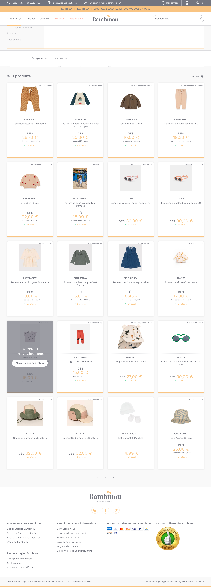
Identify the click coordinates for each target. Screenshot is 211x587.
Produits (12, 19)
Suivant (200, 477)
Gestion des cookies (82, 581)
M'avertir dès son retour (30, 363)
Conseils (44, 19)
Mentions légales (21, 581)
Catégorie (37, 58)
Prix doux (59, 19)
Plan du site (64, 581)
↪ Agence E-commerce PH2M (190, 581)
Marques (30, 19)
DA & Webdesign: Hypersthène (159, 581)
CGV (9, 581)
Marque (58, 58)
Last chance (76, 19)
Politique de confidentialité (44, 581)
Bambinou (105, 19)
